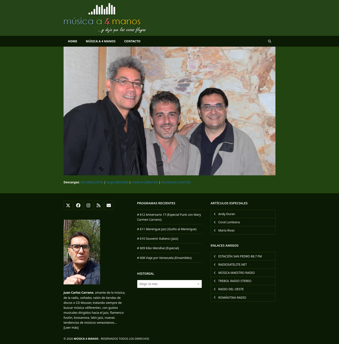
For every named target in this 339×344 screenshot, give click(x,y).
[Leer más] (71, 327)
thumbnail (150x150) (175, 182)
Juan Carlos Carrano (78, 292)
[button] (269, 41)
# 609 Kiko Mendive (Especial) (158, 248)
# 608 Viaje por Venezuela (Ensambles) (164, 258)
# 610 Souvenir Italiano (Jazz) (157, 238)
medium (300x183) (144, 182)
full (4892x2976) (92, 182)
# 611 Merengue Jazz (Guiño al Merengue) (167, 229)
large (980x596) (117, 182)
